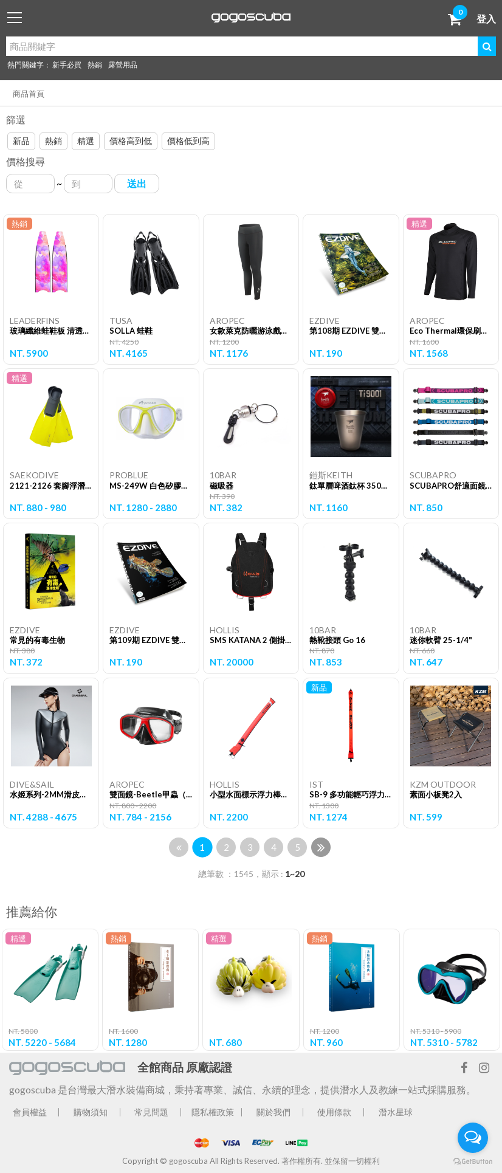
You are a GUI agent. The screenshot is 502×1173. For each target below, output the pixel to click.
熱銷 (95, 64)
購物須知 (91, 1112)
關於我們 (273, 1112)
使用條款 (334, 1112)
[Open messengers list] (473, 1138)
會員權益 (30, 1112)
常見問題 (151, 1112)
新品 (21, 141)
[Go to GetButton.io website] (472, 1160)
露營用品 (122, 64)
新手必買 (66, 64)
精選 (85, 141)
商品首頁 (28, 93)
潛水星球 (396, 1112)
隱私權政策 (212, 1112)
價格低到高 (188, 141)
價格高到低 (130, 141)
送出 (136, 183)
